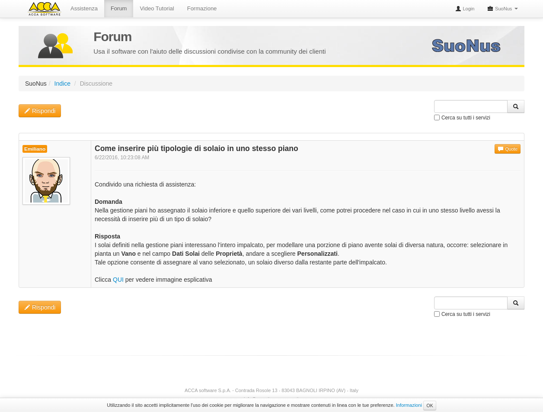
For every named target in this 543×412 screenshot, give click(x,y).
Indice (62, 83)
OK (429, 405)
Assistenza (84, 8)
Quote (507, 149)
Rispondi (39, 110)
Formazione (202, 8)
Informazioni (409, 405)
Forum (119, 8)
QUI (118, 279)
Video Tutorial (157, 8)
